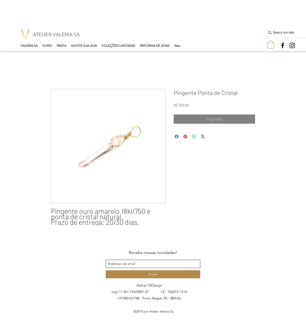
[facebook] (282, 45)
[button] (270, 44)
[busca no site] (284, 32)
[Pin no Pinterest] (185, 136)
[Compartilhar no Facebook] (176, 136)
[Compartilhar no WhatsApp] (194, 136)
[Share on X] (203, 136)
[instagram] (292, 45)
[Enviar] (153, 274)
